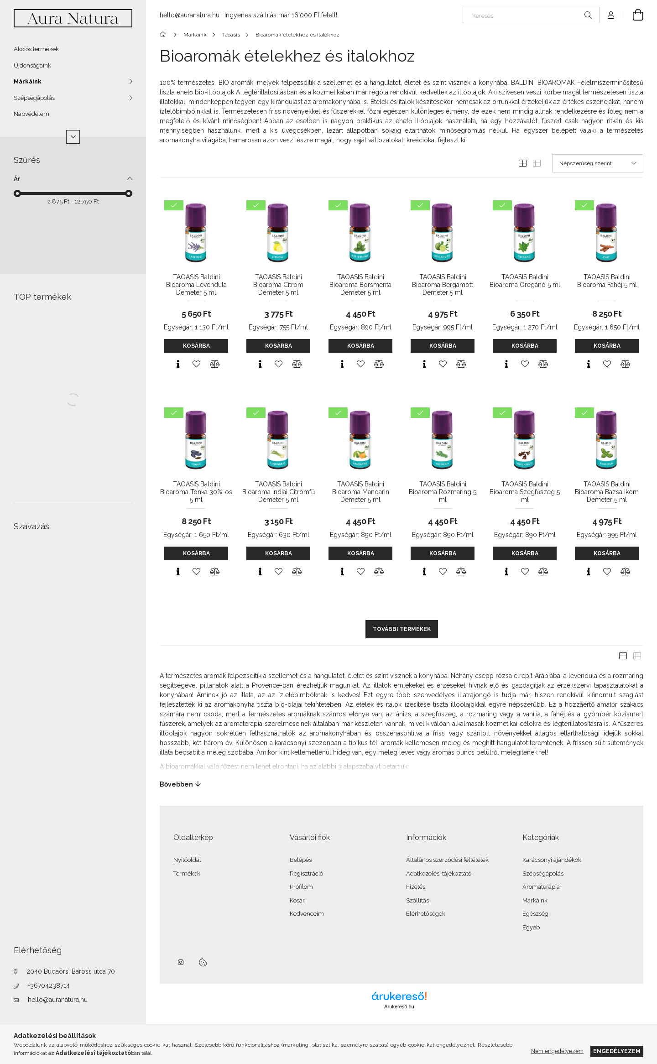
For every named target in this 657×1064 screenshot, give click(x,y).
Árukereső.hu (399, 1006)
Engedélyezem (617, 1051)
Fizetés (415, 886)
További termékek (402, 629)
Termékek (186, 873)
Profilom (301, 886)
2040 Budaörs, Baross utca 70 (70, 971)
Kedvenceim (307, 913)
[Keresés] (531, 15)
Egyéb (531, 927)
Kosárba (196, 346)
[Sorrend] (597, 163)
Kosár (297, 900)
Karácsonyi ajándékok (551, 859)
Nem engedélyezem (557, 1051)
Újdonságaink (32, 65)
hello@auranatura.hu (58, 999)
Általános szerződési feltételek (447, 859)
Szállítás (417, 900)
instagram (181, 962)
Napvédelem (31, 113)
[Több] (73, 137)
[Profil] (611, 15)
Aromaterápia (541, 886)
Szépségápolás (34, 97)
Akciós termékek (36, 49)
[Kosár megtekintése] (632, 15)
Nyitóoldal (187, 859)
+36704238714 (49, 985)
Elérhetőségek (425, 913)
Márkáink (28, 81)
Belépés (301, 859)
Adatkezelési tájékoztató (438, 873)
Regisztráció (306, 873)
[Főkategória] (164, 34)
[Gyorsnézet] (178, 364)
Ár (17, 178)
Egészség (535, 913)
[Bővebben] (401, 784)
